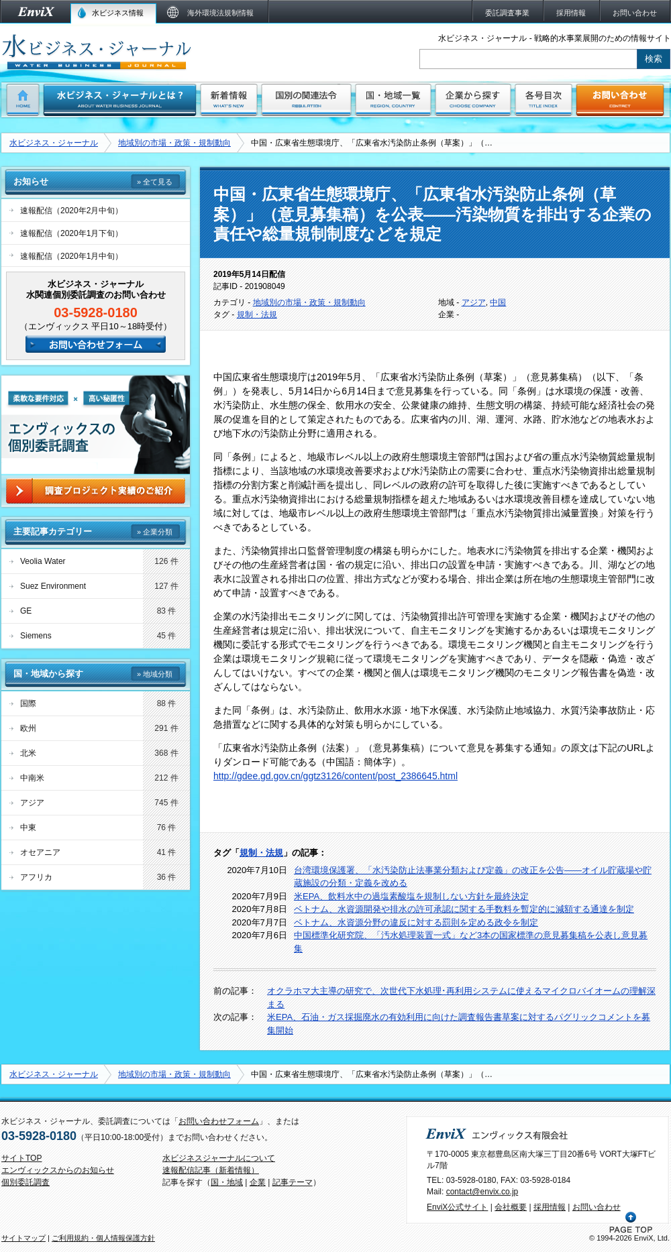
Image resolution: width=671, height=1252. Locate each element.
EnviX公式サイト (457, 1207)
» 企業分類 (154, 532)
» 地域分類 (154, 674)
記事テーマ (292, 1182)
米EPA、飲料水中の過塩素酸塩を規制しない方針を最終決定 (411, 896)
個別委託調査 (25, 1182)
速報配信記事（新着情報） (210, 1170)
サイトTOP (21, 1158)
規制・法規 (257, 314)
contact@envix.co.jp (482, 1191)
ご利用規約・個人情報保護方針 (103, 1238)
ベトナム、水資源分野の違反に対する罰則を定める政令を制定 (416, 922)
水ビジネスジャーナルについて (218, 1158)
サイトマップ (23, 1238)
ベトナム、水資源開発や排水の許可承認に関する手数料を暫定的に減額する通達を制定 (464, 909)
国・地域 (227, 1182)
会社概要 (511, 1207)
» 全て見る (154, 182)
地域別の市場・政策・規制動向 (174, 143)
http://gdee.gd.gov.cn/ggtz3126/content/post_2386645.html (335, 776)
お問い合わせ (596, 1207)
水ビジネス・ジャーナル (53, 143)
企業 (258, 1182)
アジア (474, 302)
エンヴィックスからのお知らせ (57, 1170)
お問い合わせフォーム (218, 1121)
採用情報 (549, 1207)
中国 (498, 302)
